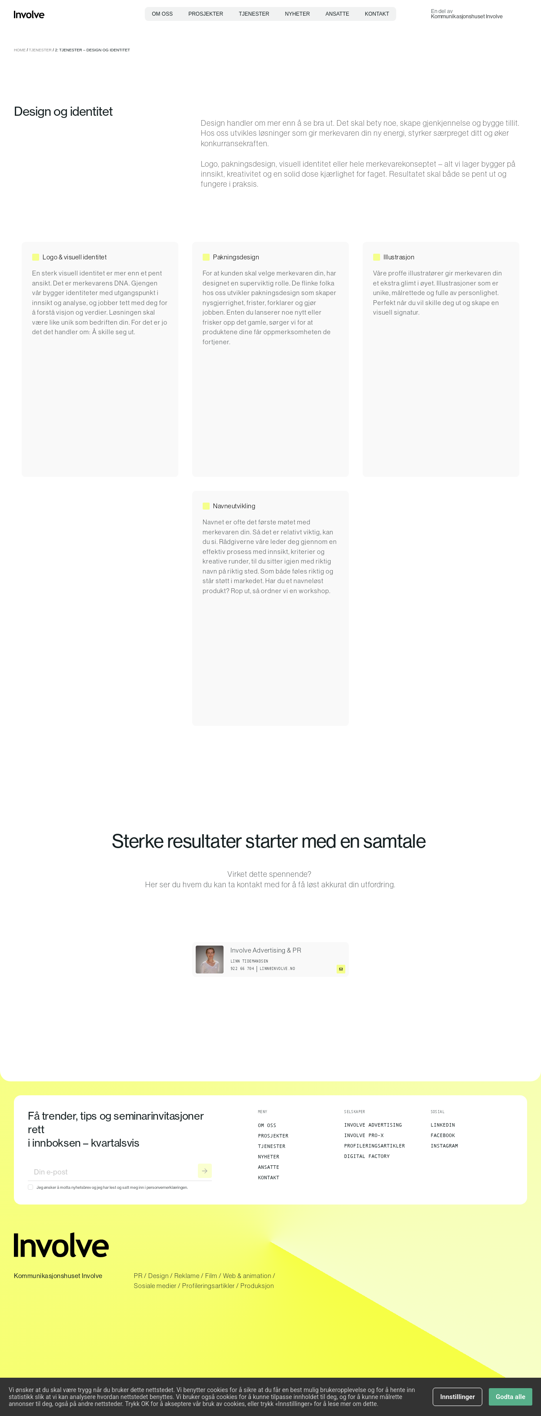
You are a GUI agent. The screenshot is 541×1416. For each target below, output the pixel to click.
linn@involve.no (277, 968)
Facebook (443, 1135)
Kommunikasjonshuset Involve (467, 16)
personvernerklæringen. (167, 1187)
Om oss (162, 14)
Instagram (444, 1146)
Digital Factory (367, 1156)
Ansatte (337, 14)
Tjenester (254, 14)
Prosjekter (205, 14)
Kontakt (377, 14)
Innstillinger (457, 1400)
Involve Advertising (373, 1125)
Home (20, 50)
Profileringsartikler (374, 1146)
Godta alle (510, 1400)
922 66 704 (242, 968)
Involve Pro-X (364, 1135)
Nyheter (297, 14)
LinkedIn (443, 1125)
